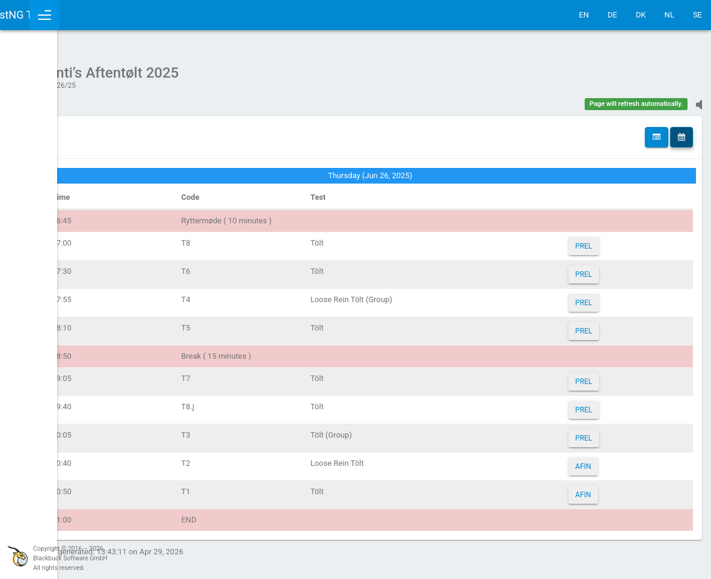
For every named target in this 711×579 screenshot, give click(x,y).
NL (669, 14)
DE (612, 14)
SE (697, 14)
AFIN (604, 460)
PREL (604, 240)
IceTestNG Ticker (66, 14)
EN (584, 14)
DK (641, 14)
